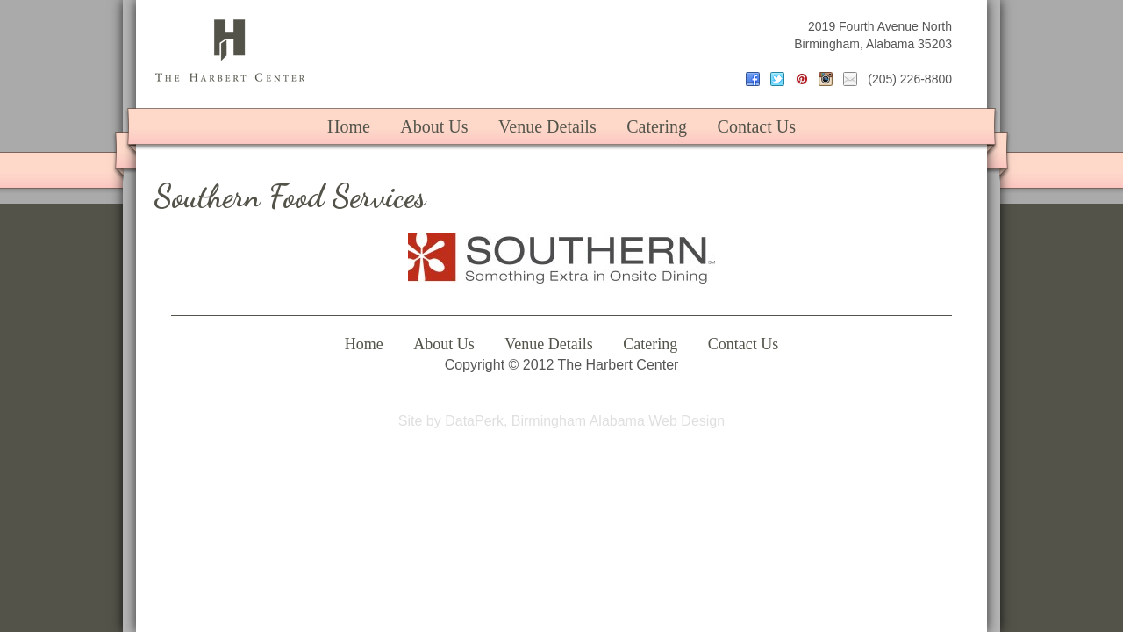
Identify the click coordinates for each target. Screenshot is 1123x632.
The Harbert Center (229, 50)
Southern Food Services (290, 196)
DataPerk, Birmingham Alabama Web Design (585, 420)
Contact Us (757, 126)
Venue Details (547, 126)
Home (348, 126)
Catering (656, 126)
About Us (434, 126)
